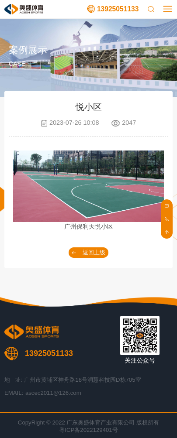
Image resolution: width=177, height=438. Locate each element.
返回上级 (94, 252)
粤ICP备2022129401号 (88, 430)
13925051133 (118, 9)
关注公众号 (140, 360)
